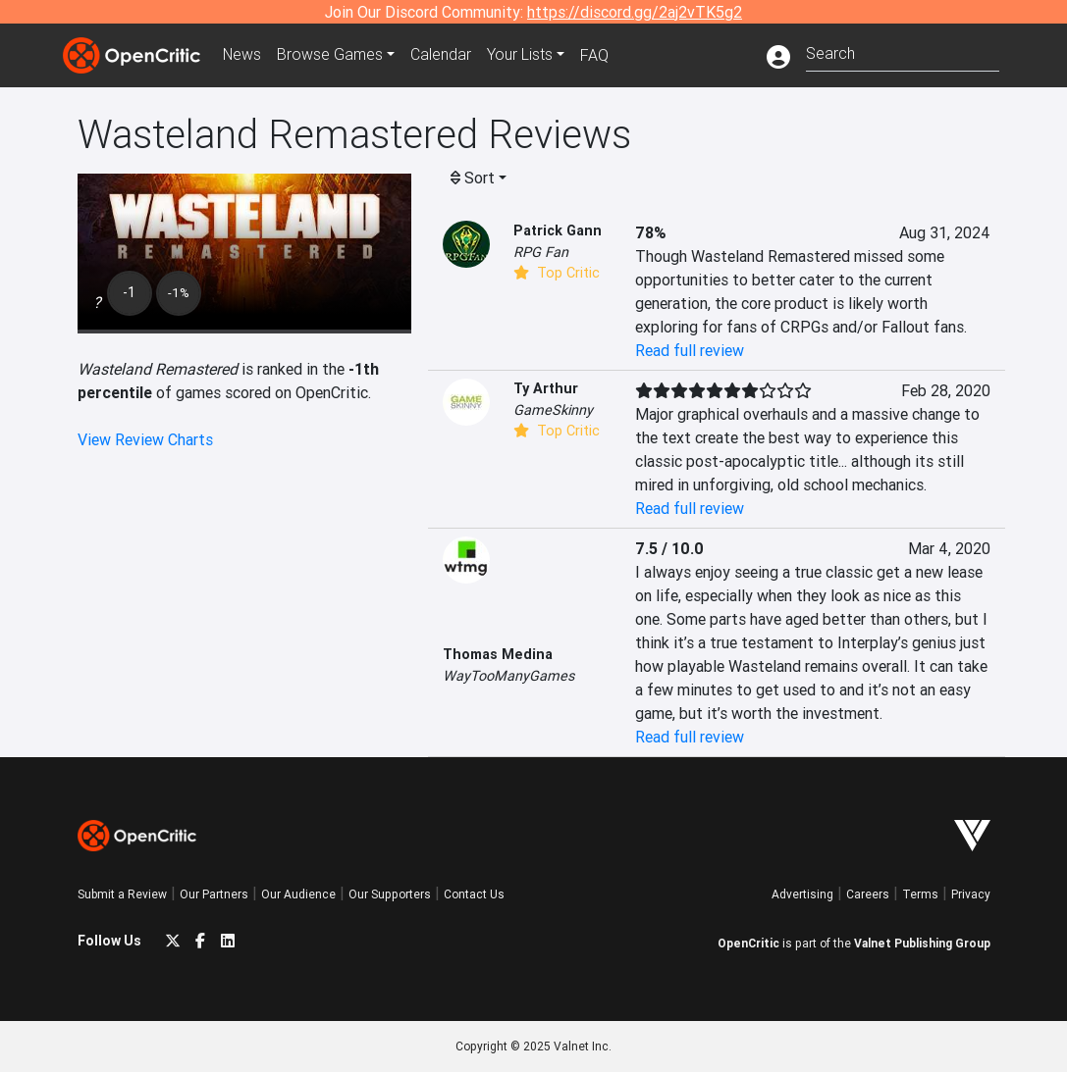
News (243, 55)
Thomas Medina (498, 654)
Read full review (689, 350)
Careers (867, 894)
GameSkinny (553, 410)
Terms (920, 894)
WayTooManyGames (508, 676)
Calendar (442, 55)
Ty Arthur (545, 388)
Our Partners (214, 894)
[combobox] (902, 51)
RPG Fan (540, 252)
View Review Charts (145, 439)
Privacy (970, 894)
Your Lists (522, 55)
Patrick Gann (557, 230)
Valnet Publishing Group (922, 943)
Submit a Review (122, 894)
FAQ (596, 55)
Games (332, 55)
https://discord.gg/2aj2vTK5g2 (634, 12)
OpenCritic (748, 943)
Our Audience (298, 894)
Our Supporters (389, 894)
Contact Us (474, 894)
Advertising (802, 894)
